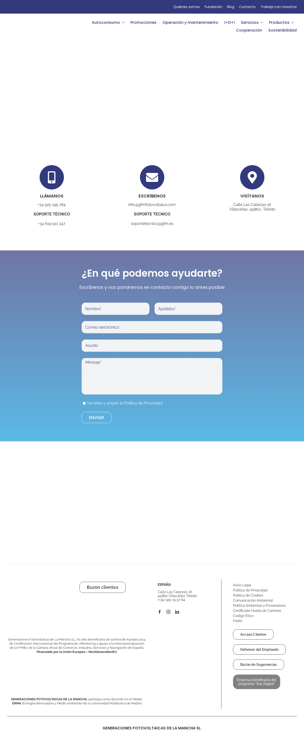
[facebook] (160, 612)
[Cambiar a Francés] (22, 7)
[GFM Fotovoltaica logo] (25, 18)
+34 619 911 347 (51, 223)
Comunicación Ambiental (253, 600)
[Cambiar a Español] (11, 7)
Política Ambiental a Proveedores (260, 605)
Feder (237, 621)
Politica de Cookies (248, 595)
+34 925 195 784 (52, 204)
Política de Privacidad (143, 403)
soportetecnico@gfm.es (152, 223)
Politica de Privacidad (250, 590)
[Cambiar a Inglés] (16, 7)
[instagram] (168, 612)
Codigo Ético (243, 616)
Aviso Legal (242, 585)
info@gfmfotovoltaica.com (152, 204)
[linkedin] (177, 612)
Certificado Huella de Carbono (257, 611)
